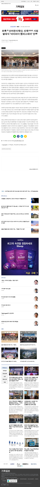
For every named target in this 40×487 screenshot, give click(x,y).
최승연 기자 (7, 40)
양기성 (2, 315)
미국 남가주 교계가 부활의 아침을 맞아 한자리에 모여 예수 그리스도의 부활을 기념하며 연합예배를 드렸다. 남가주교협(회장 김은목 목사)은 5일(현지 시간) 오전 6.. (16, 433)
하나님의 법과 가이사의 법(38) (8, 297)
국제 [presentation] (5, 382)
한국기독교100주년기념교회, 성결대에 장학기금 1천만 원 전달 (31, 426)
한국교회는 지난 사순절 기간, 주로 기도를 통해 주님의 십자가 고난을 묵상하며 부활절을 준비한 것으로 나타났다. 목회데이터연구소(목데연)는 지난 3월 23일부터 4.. (16, 457)
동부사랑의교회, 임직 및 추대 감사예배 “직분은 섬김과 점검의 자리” (16, 379)
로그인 (38, 1)
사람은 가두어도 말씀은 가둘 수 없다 (9, 280)
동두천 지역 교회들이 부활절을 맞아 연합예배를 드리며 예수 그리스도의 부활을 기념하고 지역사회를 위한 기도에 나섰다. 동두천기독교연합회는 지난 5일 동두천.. (31, 385)
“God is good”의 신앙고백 (7, 313)
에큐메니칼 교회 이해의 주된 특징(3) (9, 321)
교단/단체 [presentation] (5, 373)
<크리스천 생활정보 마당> (33, 169)
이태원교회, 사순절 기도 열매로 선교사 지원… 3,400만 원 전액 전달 (31, 403)
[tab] (4, 370)
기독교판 (24, 1)
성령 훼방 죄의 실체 (5, 288)
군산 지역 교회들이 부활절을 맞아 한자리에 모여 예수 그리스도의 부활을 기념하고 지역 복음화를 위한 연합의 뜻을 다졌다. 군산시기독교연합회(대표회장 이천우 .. (16, 409)
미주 (31, 1)
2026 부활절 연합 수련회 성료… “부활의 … (9, 344)
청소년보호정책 (31, 479)
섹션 (2, 1)
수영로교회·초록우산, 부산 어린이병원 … (27, 361)
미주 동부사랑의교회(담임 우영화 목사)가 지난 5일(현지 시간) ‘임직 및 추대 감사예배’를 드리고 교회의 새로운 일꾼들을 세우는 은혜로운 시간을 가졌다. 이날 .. (16, 385)
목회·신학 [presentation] (5, 379)
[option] (10, 338)
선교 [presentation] (5, 376)
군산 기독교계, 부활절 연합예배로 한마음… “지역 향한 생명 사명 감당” (16, 403)
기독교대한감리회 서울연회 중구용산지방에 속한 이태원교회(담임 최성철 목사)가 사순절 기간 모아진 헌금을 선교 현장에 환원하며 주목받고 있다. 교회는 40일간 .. (31, 409)
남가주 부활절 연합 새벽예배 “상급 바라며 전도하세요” (16, 426)
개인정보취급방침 (23, 479)
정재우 (2, 306)
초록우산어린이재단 (7, 149)
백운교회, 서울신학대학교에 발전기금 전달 (31, 450)
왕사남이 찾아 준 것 (5, 305)
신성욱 (2, 282)
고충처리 (36, 479)
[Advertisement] (20, 180)
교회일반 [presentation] (5, 370)
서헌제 (2, 298)
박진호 (2, 290)
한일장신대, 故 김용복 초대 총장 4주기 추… (28, 344)
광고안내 (7, 479)
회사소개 (3, 479)
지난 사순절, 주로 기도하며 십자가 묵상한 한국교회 (16, 450)
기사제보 (17, 479)
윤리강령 (4, 480)
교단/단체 (13, 26)
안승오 (2, 323)
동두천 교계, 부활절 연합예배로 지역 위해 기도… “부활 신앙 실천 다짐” (31, 379)
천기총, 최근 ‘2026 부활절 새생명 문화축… (9, 361)
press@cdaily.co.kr (14, 40)
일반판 (28, 1)
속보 (3, 191)
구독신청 (34, 1)
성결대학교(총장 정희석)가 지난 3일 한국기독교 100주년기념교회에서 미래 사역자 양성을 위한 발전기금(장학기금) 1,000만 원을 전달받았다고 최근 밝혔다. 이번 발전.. (31, 433)
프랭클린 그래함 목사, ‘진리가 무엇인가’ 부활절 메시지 (13, 198)
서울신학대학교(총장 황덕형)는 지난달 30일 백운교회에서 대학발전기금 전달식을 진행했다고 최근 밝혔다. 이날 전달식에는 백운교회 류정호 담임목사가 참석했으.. (31, 455)
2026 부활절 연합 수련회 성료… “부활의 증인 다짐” (13, 229)
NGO (18, 26)
